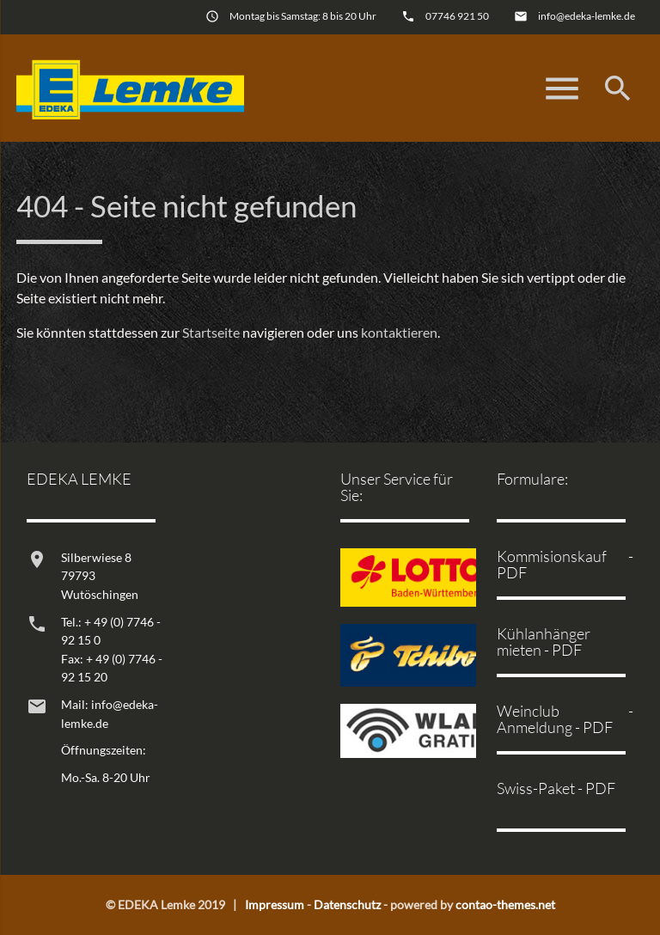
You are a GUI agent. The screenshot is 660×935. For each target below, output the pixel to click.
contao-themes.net (505, 904)
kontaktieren (399, 332)
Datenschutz (347, 904)
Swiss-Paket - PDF (556, 788)
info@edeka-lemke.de (586, 15)
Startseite (211, 332)
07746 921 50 (457, 15)
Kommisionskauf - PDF (564, 564)
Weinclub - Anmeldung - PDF (564, 718)
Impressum (274, 904)
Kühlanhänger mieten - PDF (543, 641)
